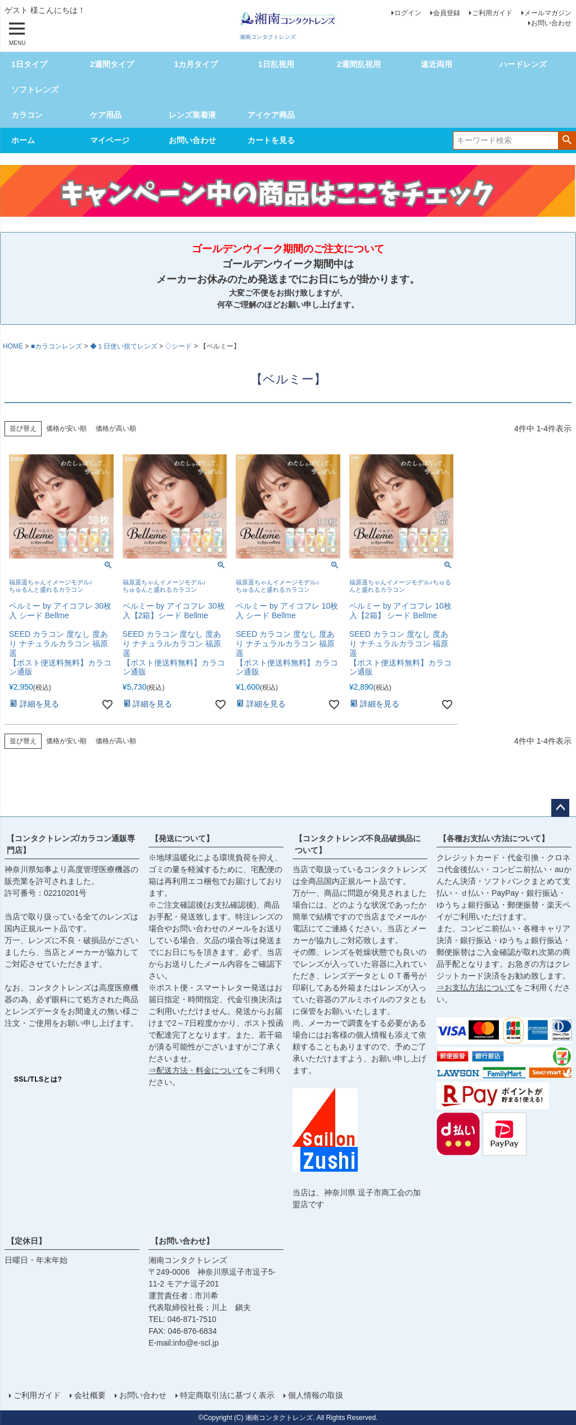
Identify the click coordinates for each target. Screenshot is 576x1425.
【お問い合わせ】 (182, 1240)
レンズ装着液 (192, 114)
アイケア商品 (271, 114)
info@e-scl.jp (196, 1342)
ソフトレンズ (34, 89)
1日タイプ (29, 64)
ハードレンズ (523, 64)
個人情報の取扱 (315, 1395)
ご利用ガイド (492, 13)
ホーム (23, 140)
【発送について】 (182, 838)
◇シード (178, 346)
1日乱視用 (276, 64)
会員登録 (446, 13)
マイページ (109, 140)
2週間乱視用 (359, 64)
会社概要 (90, 1395)
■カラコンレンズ (56, 346)
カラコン (27, 114)
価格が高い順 (116, 428)
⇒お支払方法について (475, 987)
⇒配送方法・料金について (195, 1070)
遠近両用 (436, 64)
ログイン (407, 13)
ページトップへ (560, 808)
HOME (13, 346)
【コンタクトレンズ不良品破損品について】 (358, 844)
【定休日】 (26, 1240)
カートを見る (271, 140)
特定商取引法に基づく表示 (227, 1395)
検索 (566, 140)
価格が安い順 (66, 428)
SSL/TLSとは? (38, 1079)
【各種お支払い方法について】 (494, 838)
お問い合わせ (551, 23)
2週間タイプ (112, 64)
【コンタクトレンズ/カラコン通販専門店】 (71, 844)
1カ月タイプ (196, 64)
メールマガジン (548, 13)
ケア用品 (106, 114)
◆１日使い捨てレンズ (124, 346)
